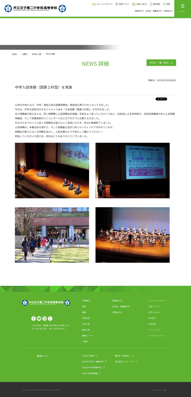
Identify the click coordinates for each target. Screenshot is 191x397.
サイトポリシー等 (159, 390)
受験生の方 (139, 11)
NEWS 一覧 (36, 54)
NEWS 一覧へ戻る (159, 62)
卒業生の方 (168, 11)
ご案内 (24, 54)
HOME (14, 54)
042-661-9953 (59, 328)
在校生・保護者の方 (154, 11)
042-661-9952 (41, 328)
